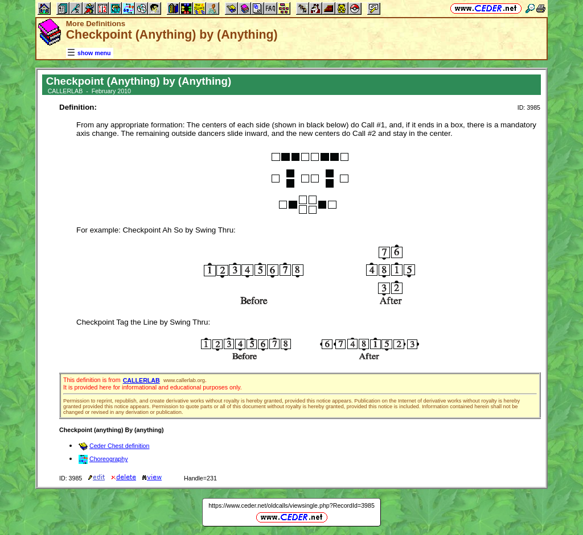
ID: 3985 (529, 107)
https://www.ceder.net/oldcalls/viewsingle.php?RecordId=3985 (291, 505)
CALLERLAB (141, 380)
